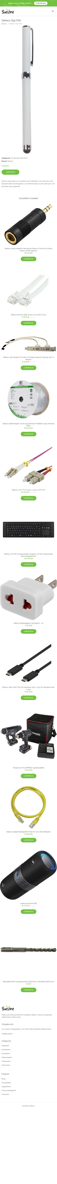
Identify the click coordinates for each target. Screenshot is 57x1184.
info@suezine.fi (7, 1034)
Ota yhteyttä (6, 1083)
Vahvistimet (6, 1065)
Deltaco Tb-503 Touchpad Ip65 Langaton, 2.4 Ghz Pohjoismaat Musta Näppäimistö (28, 555)
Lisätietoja (10, 172)
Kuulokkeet (6, 1053)
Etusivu (4, 24)
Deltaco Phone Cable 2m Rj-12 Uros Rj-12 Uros (28, 315)
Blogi (3, 1079)
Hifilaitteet (5, 1046)
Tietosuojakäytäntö (9, 1090)
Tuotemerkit (15, 158)
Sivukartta (5, 1094)
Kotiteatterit (6, 1050)
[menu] (52, 11)
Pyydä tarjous (41, 3)
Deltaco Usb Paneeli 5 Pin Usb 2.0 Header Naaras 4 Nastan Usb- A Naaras (28, 358)
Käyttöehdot (6, 1087)
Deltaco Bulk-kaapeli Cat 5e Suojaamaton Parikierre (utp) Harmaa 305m (28, 425)
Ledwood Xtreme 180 (28, 903)
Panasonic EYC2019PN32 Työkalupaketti (28, 768)
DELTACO (24, 158)
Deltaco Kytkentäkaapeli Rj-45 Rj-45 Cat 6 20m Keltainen (29, 832)
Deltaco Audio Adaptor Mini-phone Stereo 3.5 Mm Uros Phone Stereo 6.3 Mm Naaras (28, 249)
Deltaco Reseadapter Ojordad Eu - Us (28, 623)
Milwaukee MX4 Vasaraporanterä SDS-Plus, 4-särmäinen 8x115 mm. (28, 982)
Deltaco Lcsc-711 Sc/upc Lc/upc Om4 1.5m (28, 490)
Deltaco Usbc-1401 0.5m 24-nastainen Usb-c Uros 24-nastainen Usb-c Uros (28, 688)
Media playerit (7, 1057)
